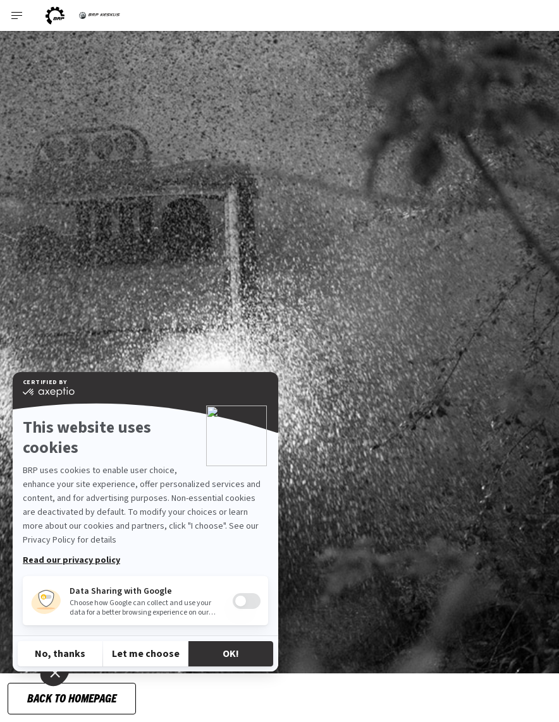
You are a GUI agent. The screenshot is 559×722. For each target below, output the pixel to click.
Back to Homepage (71, 697)
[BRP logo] (55, 15)
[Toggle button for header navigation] (17, 15)
